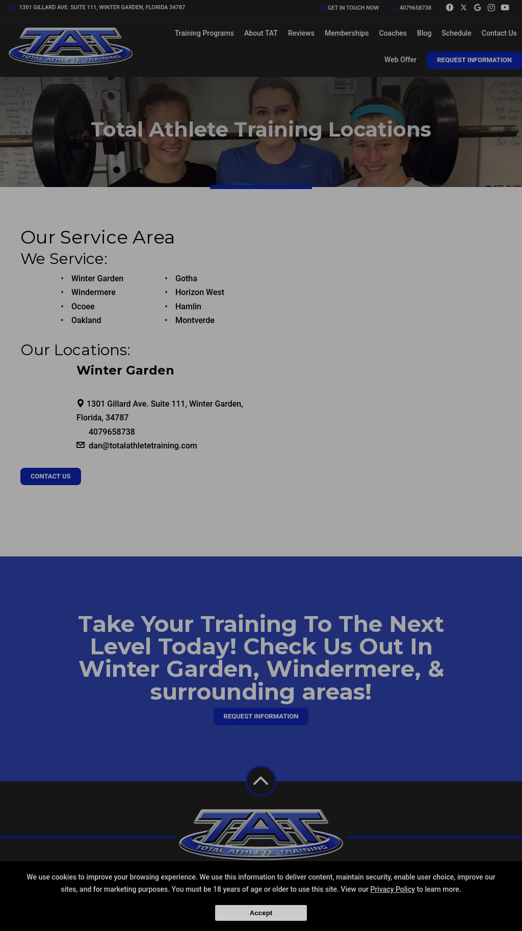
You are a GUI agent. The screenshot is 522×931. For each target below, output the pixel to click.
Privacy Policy (392, 889)
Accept (261, 913)
